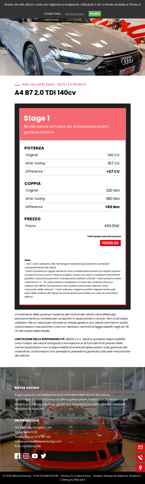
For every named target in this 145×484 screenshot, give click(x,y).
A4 (33, 84)
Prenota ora (110, 243)
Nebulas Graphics (129, 476)
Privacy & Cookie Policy (75, 476)
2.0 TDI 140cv (77, 84)
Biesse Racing (22, 476)
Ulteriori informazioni (74, 14)
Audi (25, 84)
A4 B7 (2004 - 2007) (51, 84)
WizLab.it (79, 479)
